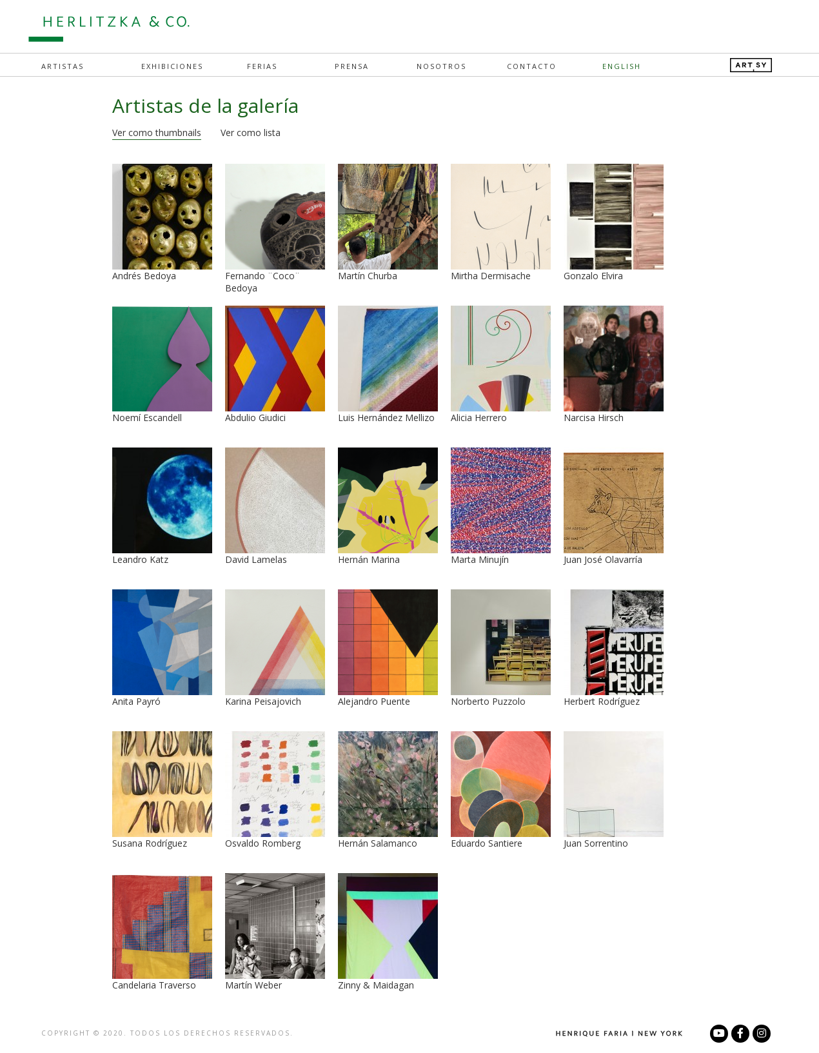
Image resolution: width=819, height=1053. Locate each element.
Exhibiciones (172, 66)
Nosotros (441, 66)
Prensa (352, 66)
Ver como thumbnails (156, 132)
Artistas (62, 66)
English (621, 66)
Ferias (262, 66)
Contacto (532, 66)
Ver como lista (251, 132)
